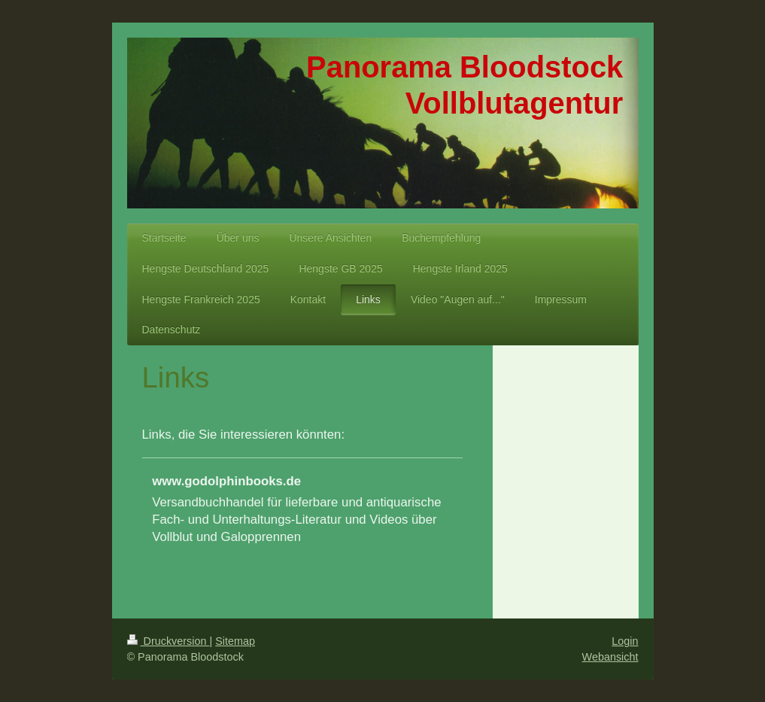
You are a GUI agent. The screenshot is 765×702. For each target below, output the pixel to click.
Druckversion (168, 641)
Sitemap (235, 641)
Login (625, 641)
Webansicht (610, 657)
